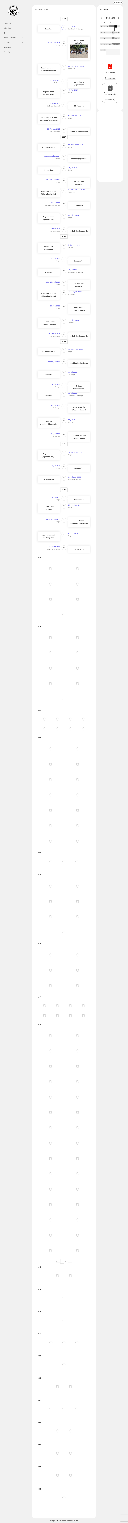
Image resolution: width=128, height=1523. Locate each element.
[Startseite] (38, 10)
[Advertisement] (110, 146)
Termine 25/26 (110, 72)
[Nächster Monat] (118, 18)
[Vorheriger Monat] (101, 18)
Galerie (46, 10)
